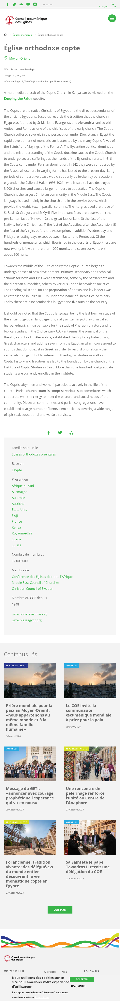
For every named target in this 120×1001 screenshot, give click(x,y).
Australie (18, 498)
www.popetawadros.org (29, 614)
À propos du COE (50, 974)
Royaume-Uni (22, 533)
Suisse (16, 545)
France (17, 521)
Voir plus (60, 910)
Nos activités (67, 974)
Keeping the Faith (18, 98)
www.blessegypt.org (27, 620)
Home (5, 34)
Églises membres (22, 35)
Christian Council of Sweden (32, 588)
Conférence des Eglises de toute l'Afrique (42, 577)
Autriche (18, 503)
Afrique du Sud (23, 486)
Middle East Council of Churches (36, 582)
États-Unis (19, 509)
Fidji (15, 515)
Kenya (16, 527)
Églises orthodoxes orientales (34, 454)
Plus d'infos (42, 997)
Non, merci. (78, 986)
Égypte (17, 470)
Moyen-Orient (19, 58)
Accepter (82, 979)
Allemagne (19, 492)
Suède (16, 539)
